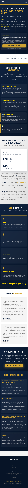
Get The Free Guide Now (14, 365)
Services (14, 467)
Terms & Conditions (11, 484)
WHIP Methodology (21, 182)
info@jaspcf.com (14, 477)
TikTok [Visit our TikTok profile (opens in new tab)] (21, 481)
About (14, 468)
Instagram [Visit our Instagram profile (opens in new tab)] (12, 481)
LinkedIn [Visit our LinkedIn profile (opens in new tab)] (7, 481)
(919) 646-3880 (14, 475)
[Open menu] (26, 2)
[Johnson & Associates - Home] (3, 2)
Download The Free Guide (14, 45)
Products (14, 465)
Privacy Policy (18, 484)
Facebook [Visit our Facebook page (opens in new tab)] (17, 481)
